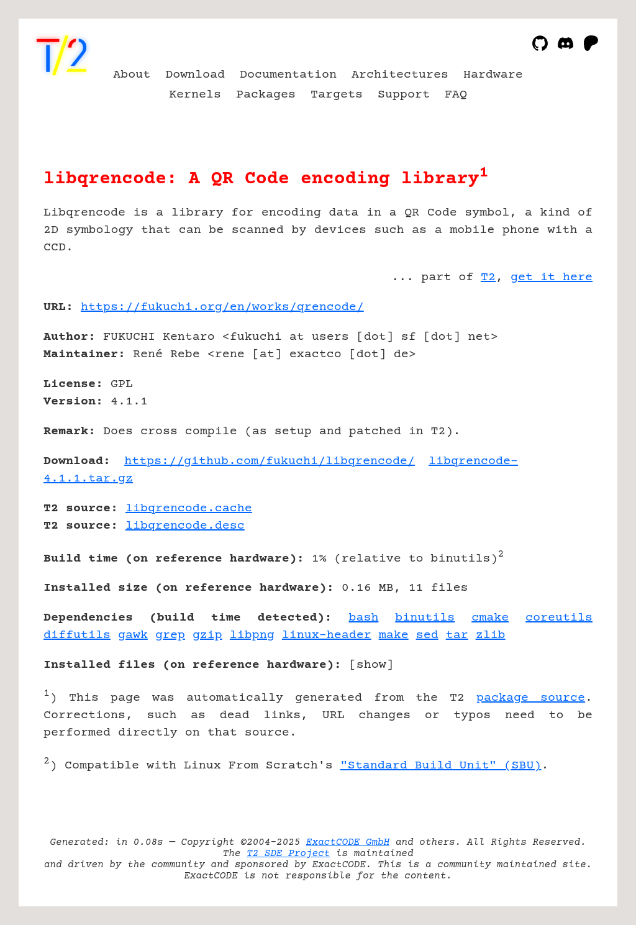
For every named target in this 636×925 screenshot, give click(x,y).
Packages (266, 95)
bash (363, 618)
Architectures (400, 75)
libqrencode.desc (185, 526)
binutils (425, 618)
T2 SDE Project (288, 853)
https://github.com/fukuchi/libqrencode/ (269, 461)
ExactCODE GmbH (347, 842)
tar (457, 635)
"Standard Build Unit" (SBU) (441, 766)
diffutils (77, 635)
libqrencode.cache (188, 508)
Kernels (195, 95)
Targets (337, 95)
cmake (490, 618)
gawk (133, 635)
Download (195, 75)
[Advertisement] (555, 379)
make (394, 635)
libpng (252, 635)
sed (427, 635)
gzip (207, 635)
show (371, 665)
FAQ (456, 95)
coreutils (559, 618)
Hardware (493, 75)
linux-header (326, 635)
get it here (552, 277)
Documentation (288, 75)
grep (170, 635)
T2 (488, 277)
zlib (491, 635)
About (131, 75)
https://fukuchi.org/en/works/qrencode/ (222, 307)
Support (404, 95)
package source (530, 698)
